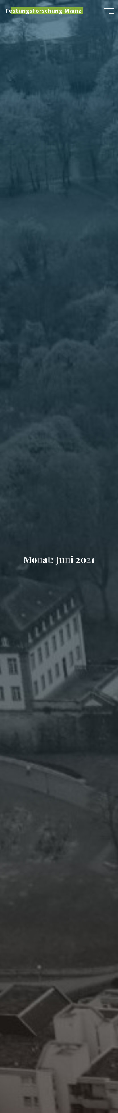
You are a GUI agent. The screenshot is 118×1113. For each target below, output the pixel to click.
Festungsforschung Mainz (44, 10)
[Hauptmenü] (109, 11)
